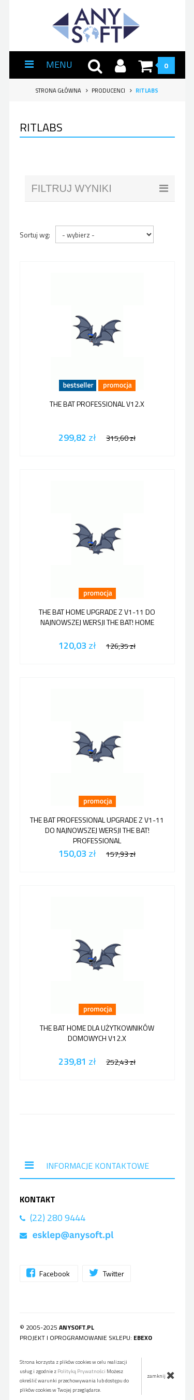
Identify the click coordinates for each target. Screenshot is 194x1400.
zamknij (161, 1375)
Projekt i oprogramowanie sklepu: (86, 1338)
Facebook (48, 1273)
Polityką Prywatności (81, 1371)
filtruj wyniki (100, 188)
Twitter (106, 1273)
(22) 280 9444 (57, 1218)
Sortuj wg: (35, 234)
